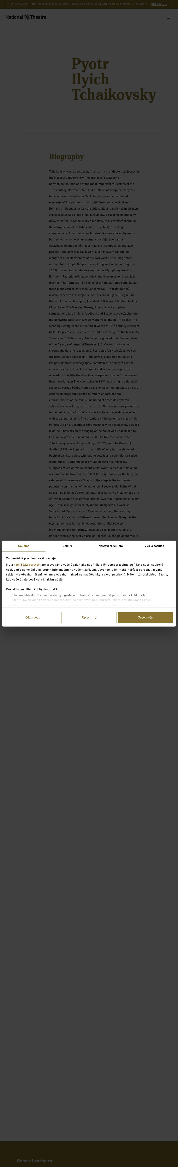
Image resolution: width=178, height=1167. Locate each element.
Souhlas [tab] (23, 546)
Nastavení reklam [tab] (111, 546)
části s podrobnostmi (140, 605)
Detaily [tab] (67, 546)
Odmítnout (32, 617)
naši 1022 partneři (27, 564)
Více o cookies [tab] (154, 546)
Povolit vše (145, 617)
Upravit (89, 617)
